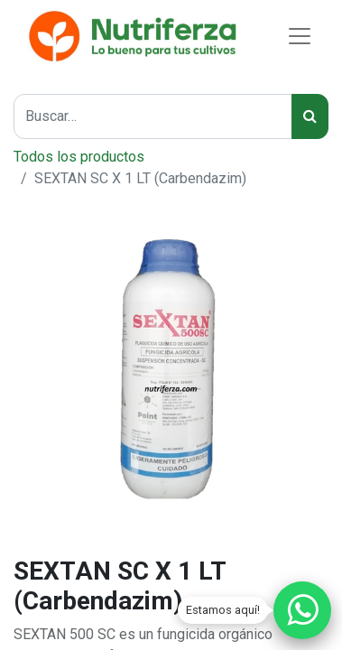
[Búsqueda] (309, 116)
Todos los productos (79, 156)
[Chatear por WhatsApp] (302, 610)
